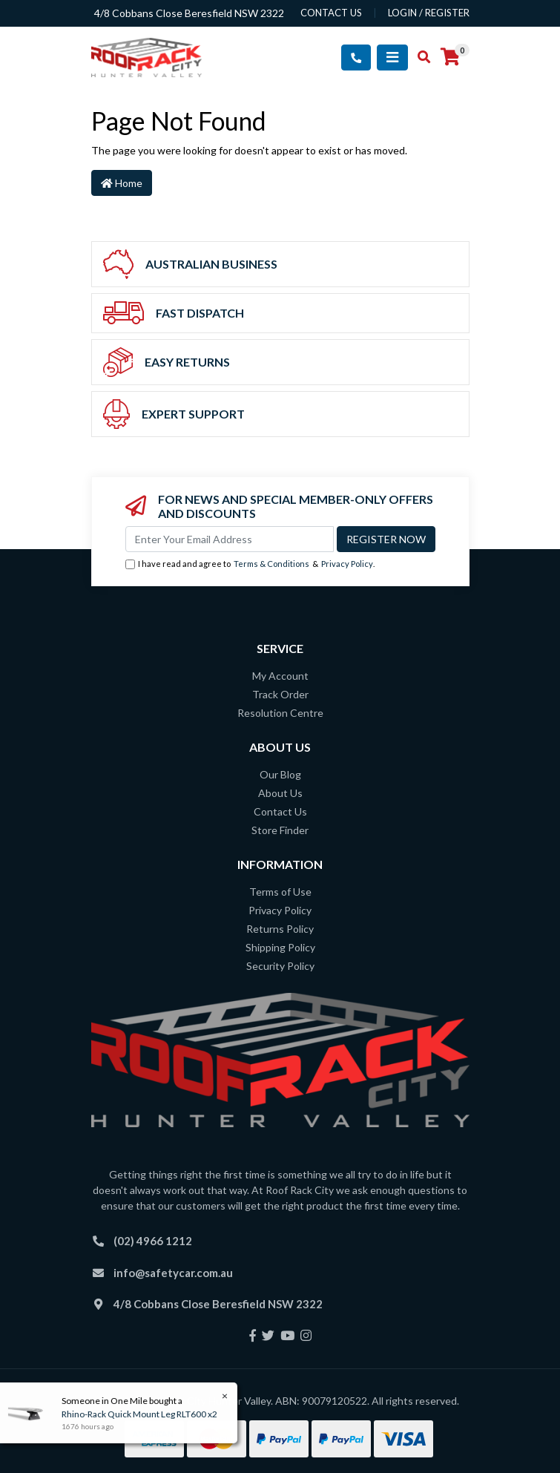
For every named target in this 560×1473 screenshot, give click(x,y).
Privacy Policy (347, 563)
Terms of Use (280, 891)
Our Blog (280, 774)
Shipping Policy (280, 947)
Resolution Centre (280, 712)
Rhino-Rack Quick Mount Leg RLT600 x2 (139, 1414)
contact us (331, 13)
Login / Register (429, 13)
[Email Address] (229, 539)
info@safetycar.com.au (173, 1272)
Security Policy (280, 965)
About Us (280, 793)
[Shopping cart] (450, 57)
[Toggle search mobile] (419, 57)
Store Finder (280, 830)
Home (121, 183)
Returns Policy (280, 928)
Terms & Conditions (271, 563)
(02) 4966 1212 (152, 1240)
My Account (280, 675)
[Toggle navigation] (392, 57)
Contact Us (280, 811)
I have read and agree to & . (250, 564)
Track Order (280, 694)
